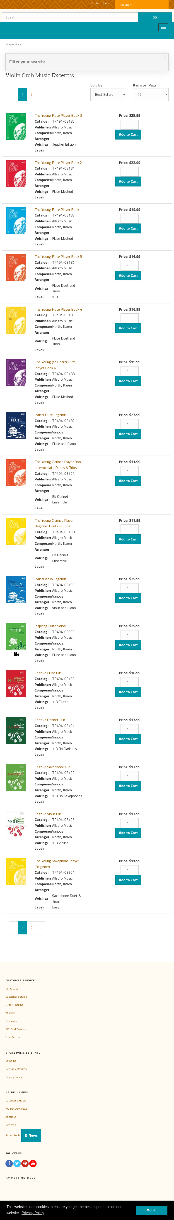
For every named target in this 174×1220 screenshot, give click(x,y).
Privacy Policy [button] (33, 1213)
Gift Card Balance (15, 1029)
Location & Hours (15, 1100)
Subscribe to (23, 1135)
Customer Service (16, 996)
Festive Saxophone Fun (52, 767)
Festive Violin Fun (48, 814)
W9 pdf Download (16, 1108)
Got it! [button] (151, 1210)
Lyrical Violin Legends (51, 579)
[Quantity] (130, 125)
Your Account (13, 1037)
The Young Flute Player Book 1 (58, 209)
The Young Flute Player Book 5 (58, 256)
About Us (10, 1117)
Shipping (10, 1061)
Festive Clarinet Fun (50, 719)
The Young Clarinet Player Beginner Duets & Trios (54, 523)
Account (125, 4)
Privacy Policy (13, 1077)
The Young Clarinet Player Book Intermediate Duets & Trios (58, 464)
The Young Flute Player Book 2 (58, 162)
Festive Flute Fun (48, 672)
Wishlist (10, 1013)
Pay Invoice (12, 1021)
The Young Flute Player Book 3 (58, 115)
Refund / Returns (16, 1069)
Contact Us (11, 988)
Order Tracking (14, 1005)
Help (106, 3)
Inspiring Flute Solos (50, 626)
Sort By (96, 85)
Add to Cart (128, 134)
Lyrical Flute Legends (51, 414)
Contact (96, 3)
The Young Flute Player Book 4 (58, 309)
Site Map (10, 1125)
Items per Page (145, 85)
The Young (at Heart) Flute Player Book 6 (55, 364)
